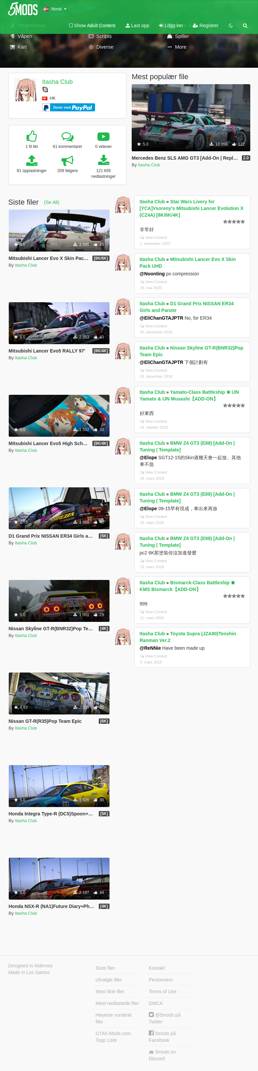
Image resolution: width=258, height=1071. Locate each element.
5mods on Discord (162, 1055)
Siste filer (105, 968)
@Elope (148, 457)
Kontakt (157, 968)
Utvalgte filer (109, 979)
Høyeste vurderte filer (114, 1018)
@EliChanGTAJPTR (161, 318)
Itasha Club (57, 81)
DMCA (156, 1003)
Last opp (137, 25)
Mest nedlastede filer (117, 1003)
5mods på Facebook (162, 1036)
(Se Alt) (51, 202)
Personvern (161, 979)
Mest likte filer (110, 991)
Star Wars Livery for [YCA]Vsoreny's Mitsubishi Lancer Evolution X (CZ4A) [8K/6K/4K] (192, 208)
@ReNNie (150, 648)
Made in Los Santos (29, 972)
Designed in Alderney (30, 965)
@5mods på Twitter (165, 1018)
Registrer (206, 25)
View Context (153, 237)
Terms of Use (162, 991)
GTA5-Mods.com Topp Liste (113, 1037)
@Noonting (152, 273)
